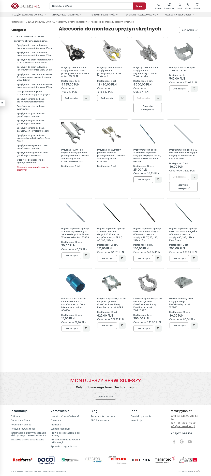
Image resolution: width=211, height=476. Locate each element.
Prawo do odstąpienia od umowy (65, 434)
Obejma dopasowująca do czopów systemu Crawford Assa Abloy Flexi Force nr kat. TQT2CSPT (147, 304)
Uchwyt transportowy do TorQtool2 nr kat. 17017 (182, 69)
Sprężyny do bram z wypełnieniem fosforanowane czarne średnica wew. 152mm (35, 77)
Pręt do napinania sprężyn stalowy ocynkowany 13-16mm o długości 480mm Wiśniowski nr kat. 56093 (75, 232)
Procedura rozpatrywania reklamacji (65, 441)
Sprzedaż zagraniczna (64, 446)
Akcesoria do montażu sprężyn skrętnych (33, 168)
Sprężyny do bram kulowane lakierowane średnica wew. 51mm (34, 46)
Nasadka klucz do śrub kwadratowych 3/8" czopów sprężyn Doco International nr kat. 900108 (73, 304)
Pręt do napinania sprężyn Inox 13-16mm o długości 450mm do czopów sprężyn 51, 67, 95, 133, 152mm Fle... (147, 234)
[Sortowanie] (189, 30)
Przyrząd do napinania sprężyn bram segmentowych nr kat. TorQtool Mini (145, 71)
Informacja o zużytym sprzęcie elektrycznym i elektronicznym (28, 434)
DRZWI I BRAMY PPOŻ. (103, 15)
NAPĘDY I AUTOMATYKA (65, 15)
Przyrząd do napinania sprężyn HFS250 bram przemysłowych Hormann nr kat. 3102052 (75, 71)
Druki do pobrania (141, 416)
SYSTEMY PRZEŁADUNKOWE (140, 15)
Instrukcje (136, 420)
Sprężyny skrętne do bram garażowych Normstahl (31, 122)
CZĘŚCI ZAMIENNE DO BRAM (27, 15)
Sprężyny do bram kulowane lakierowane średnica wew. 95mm (34, 68)
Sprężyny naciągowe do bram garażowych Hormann (32, 146)
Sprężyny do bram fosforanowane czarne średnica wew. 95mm (35, 61)
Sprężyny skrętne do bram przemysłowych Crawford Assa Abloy (33, 138)
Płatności (56, 424)
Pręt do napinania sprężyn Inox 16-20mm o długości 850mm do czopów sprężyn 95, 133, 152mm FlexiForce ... (183, 234)
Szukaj (139, 6)
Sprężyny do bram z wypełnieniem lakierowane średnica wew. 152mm (35, 85)
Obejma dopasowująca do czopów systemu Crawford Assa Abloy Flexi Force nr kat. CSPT (111, 302)
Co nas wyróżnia (20, 420)
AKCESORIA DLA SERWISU (178, 15)
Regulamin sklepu (21, 424)
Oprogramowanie (189, 471)
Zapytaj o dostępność (147, 108)
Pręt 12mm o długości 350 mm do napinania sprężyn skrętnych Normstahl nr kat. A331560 (183, 154)
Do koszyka (71, 98)
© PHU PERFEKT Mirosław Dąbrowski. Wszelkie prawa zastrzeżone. (38, 471)
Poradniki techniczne (103, 416)
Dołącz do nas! (105, 396)
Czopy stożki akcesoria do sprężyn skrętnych (31, 161)
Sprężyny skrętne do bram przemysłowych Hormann (31, 100)
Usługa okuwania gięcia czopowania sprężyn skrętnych (33, 93)
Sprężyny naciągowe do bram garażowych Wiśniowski (32, 154)
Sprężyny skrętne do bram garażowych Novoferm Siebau (33, 129)
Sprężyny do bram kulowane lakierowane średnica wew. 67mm (34, 53)
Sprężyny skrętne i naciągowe (31, 41)
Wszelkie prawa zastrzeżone (27, 439)
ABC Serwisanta (100, 420)
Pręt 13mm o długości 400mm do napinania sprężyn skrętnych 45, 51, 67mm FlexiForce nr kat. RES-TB (147, 155)
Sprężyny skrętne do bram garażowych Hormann (31, 114)
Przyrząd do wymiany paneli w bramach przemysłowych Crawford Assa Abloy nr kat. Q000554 (111, 155)
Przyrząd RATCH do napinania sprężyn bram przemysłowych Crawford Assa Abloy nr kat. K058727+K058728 (75, 155)
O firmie (15, 416)
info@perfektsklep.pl (183, 426)
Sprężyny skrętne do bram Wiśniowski (31, 107)
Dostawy (56, 420)
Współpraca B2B (60, 428)
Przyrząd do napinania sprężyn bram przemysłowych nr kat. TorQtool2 (109, 71)
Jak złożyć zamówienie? (65, 416)
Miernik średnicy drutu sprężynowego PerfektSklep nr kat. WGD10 (181, 302)
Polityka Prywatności (23, 428)
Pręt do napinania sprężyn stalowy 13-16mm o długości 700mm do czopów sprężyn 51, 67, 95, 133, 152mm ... (111, 234)
